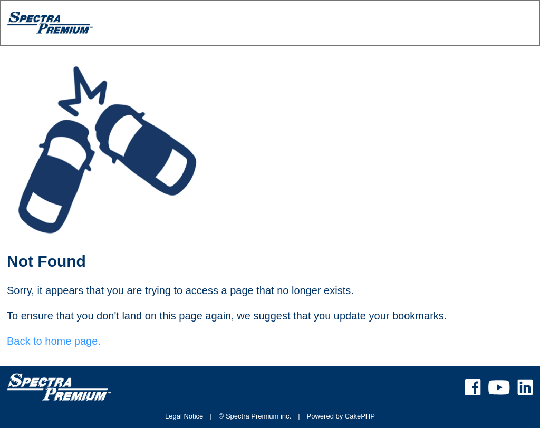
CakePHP (360, 416)
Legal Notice (184, 416)
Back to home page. (54, 341)
